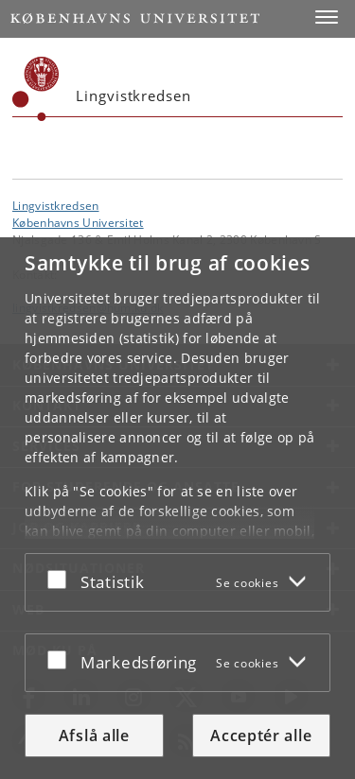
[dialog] (177, 508)
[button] (327, 17)
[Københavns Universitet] (36, 89)
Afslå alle (94, 735)
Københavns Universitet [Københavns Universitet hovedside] (78, 222)
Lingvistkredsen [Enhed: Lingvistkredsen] (55, 205)
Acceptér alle (260, 735)
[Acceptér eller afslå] (61, 578)
